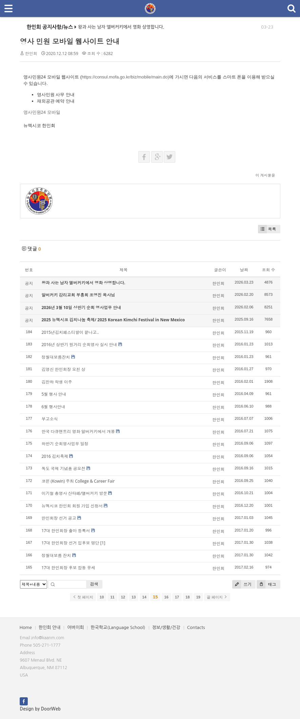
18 (187, 597)
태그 (266, 584)
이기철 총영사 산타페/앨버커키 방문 (74, 493)
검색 (94, 584)
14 (144, 597)
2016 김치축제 (55, 456)
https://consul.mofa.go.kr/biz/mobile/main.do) (125, 76)
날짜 (244, 270)
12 (123, 597)
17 (177, 597)
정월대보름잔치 (56, 357)
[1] (102, 543)
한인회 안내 (50, 627)
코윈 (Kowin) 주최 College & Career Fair (78, 481)
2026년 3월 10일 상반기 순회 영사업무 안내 (81, 307)
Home (26, 627)
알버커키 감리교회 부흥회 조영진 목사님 (78, 295)
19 (198, 597)
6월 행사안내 (53, 407)
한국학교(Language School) (118, 627)
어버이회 (75, 627)
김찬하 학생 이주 (57, 382)
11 (112, 597)
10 (102, 597)
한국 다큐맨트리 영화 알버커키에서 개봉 (78, 431)
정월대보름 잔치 (56, 555)
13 (134, 597)
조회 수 (268, 270)
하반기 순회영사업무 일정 (65, 444)
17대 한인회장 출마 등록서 (66, 531)
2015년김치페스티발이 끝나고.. (70, 332)
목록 (267, 229)
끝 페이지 (217, 597)
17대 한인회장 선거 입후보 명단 (70, 543)
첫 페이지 (83, 597)
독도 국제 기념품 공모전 (63, 468)
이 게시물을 (265, 175)
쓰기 (242, 584)
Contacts (196, 627)
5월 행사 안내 (54, 394)
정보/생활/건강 (166, 627)
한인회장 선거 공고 (59, 518)
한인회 (31, 53)
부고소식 (50, 419)
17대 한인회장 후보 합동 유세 (68, 568)
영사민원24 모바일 (41, 112)
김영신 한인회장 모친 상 (63, 369)
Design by (40, 709)
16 (166, 597)
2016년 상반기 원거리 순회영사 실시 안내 (79, 344)
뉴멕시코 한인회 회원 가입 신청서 (72, 506)
